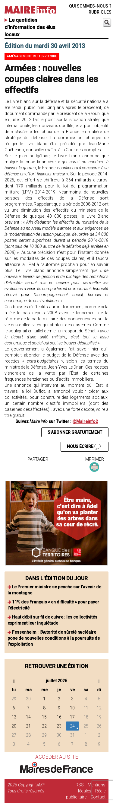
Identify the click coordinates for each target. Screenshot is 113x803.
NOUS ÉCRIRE (84, 447)
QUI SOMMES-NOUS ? (90, 6)
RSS (80, 784)
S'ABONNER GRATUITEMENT (75, 432)
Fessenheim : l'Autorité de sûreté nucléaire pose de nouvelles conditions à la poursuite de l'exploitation (54, 638)
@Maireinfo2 (85, 421)
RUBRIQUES (100, 12)
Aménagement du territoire (32, 56)
